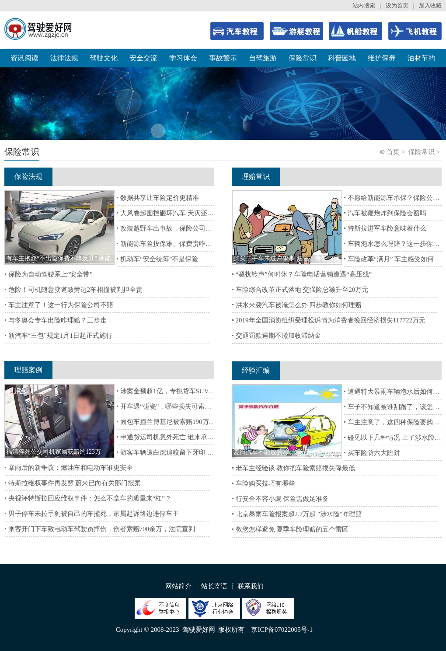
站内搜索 (363, 5)
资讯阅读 (24, 58)
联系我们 (250, 586)
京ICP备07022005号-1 (282, 629)
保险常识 (303, 58)
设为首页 (397, 5)
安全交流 (143, 58)
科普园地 (342, 58)
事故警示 (223, 58)
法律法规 (64, 58)
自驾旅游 (263, 58)
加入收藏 (430, 5)
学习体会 (183, 58)
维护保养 (382, 58)
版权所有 (231, 629)
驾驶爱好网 (198, 629)
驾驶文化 (104, 58)
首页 (393, 151)
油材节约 (422, 58)
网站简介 (178, 586)
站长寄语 (214, 586)
